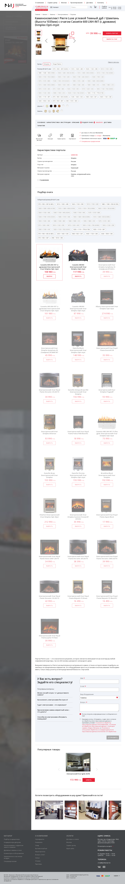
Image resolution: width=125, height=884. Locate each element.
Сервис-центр (52, 3)
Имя (81, 678)
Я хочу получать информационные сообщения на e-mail (99, 715)
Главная (37, 14)
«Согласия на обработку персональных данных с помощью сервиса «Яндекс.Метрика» (99, 726)
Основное (41, 122)
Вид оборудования (87, 694)
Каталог (41, 8)
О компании (39, 3)
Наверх (116, 876)
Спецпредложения (10, 861)
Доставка (89, 3)
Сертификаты (39, 839)
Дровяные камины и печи (13, 850)
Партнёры (38, 864)
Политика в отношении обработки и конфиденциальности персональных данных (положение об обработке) (31, 880)
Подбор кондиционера (12, 839)
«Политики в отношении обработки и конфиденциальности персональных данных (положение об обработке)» (99, 729)
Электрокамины (63, 14)
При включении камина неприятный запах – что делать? (53, 711)
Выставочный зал (103, 8)
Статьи (37, 858)
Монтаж (64, 3)
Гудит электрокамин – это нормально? (52, 705)
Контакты (100, 3)
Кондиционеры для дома (12, 842)
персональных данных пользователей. (28, 878)
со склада (98, 135)
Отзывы (38, 861)
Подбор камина (94, 8)
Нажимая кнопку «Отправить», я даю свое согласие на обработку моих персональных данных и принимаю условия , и (99, 725)
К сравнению (44, 180)
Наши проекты (40, 851)
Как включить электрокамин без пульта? (52, 700)
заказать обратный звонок (115, 3)
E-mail (82, 686)
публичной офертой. (37, 876)
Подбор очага (87, 122)
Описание (75, 122)
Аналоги (99, 122)
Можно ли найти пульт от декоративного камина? (53, 694)
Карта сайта (70, 848)
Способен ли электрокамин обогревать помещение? (52, 718)
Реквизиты (38, 842)
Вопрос (83, 702)
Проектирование (76, 3)
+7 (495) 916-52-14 (114, 2)
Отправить (113, 737)
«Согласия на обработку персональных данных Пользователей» (96, 723)
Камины (52, 14)
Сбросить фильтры (113, 62)
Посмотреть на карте (105, 846)
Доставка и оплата (72, 839)
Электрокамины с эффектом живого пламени (13, 846)
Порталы (73, 14)
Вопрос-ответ (40, 855)
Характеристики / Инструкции (59, 122)
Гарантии (41, 125)
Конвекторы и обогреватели (14, 853)
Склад (37, 845)
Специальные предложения (90, 141)
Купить (89, 780)
